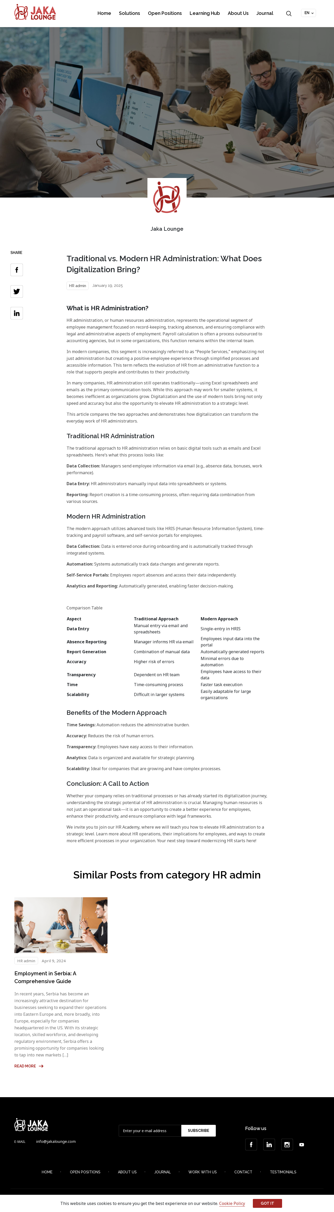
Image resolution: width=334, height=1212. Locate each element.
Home (104, 13)
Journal (265, 13)
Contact (243, 1172)
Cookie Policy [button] (232, 1203)
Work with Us (202, 1172)
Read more (29, 1066)
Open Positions (165, 13)
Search (289, 13)
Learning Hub (205, 13)
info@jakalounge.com (56, 1141)
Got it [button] (267, 1203)
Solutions (129, 13)
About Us (238, 13)
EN (307, 13)
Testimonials (283, 1172)
